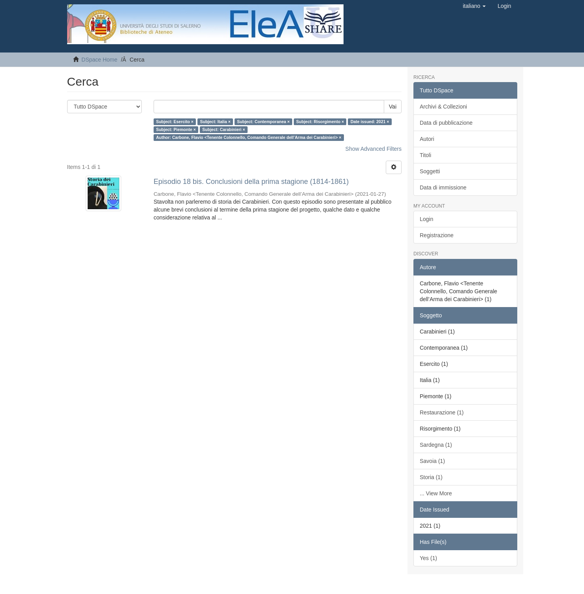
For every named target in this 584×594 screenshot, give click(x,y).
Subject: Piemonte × (176, 129)
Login (426, 219)
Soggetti (430, 171)
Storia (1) (431, 477)
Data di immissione (443, 187)
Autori (427, 139)
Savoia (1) (432, 461)
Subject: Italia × (215, 121)
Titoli (425, 155)
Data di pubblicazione (446, 123)
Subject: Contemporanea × (263, 121)
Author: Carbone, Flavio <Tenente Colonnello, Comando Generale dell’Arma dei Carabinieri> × (248, 137)
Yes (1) (428, 558)
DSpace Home (99, 59)
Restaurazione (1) (442, 412)
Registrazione (437, 235)
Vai (392, 106)
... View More (436, 493)
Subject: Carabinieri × (223, 129)
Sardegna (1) (436, 445)
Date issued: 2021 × (370, 121)
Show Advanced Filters (374, 149)
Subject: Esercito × (174, 121)
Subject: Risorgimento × (320, 121)
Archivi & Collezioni (443, 106)
